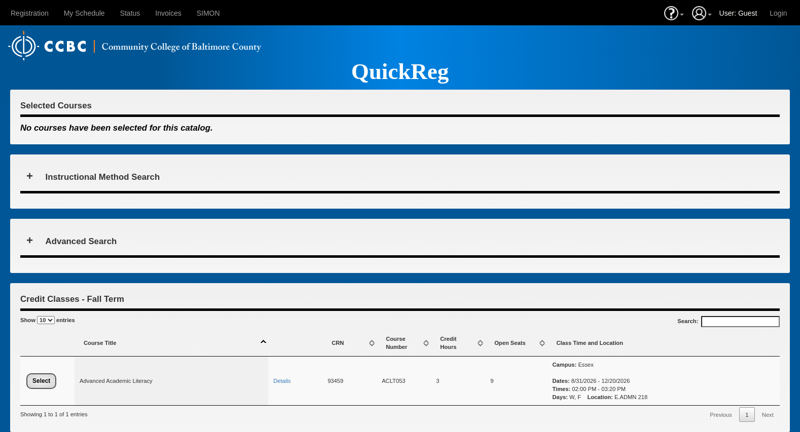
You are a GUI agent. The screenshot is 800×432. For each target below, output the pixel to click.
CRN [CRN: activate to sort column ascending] (338, 343)
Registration (30, 13)
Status (130, 13)
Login (778, 13)
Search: (728, 321)
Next (768, 415)
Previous (721, 415)
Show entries (47, 320)
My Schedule (84, 13)
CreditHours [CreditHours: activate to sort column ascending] (448, 343)
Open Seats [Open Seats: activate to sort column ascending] (510, 343)
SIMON (208, 13)
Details (281, 381)
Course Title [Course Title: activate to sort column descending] (100, 343)
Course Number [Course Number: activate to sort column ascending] (396, 343)
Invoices (168, 13)
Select (41, 380)
